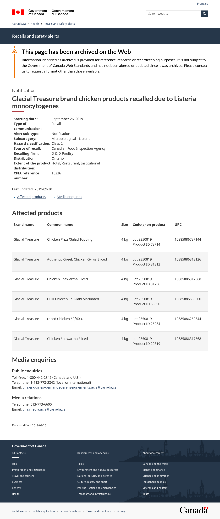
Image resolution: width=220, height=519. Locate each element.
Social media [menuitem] (19, 511)
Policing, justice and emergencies (96, 487)
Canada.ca (19, 24)
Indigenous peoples (154, 481)
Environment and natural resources (97, 469)
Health (34, 24)
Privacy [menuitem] (121, 511)
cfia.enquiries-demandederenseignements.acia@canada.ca (70, 387)
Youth (146, 493)
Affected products (31, 196)
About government (153, 453)
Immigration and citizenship (28, 469)
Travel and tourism (23, 475)
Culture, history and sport (92, 481)
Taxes (80, 463)
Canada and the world (155, 463)
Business (17, 481)
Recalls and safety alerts (59, 24)
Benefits (16, 487)
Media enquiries (69, 196)
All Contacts (19, 453)
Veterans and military (155, 487)
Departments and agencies (93, 453)
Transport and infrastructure (94, 493)
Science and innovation (156, 475)
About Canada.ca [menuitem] (71, 511)
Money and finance (154, 469)
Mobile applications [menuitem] (43, 511)
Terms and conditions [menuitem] (99, 511)
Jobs (14, 463)
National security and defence (94, 475)
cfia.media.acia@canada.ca (44, 409)
